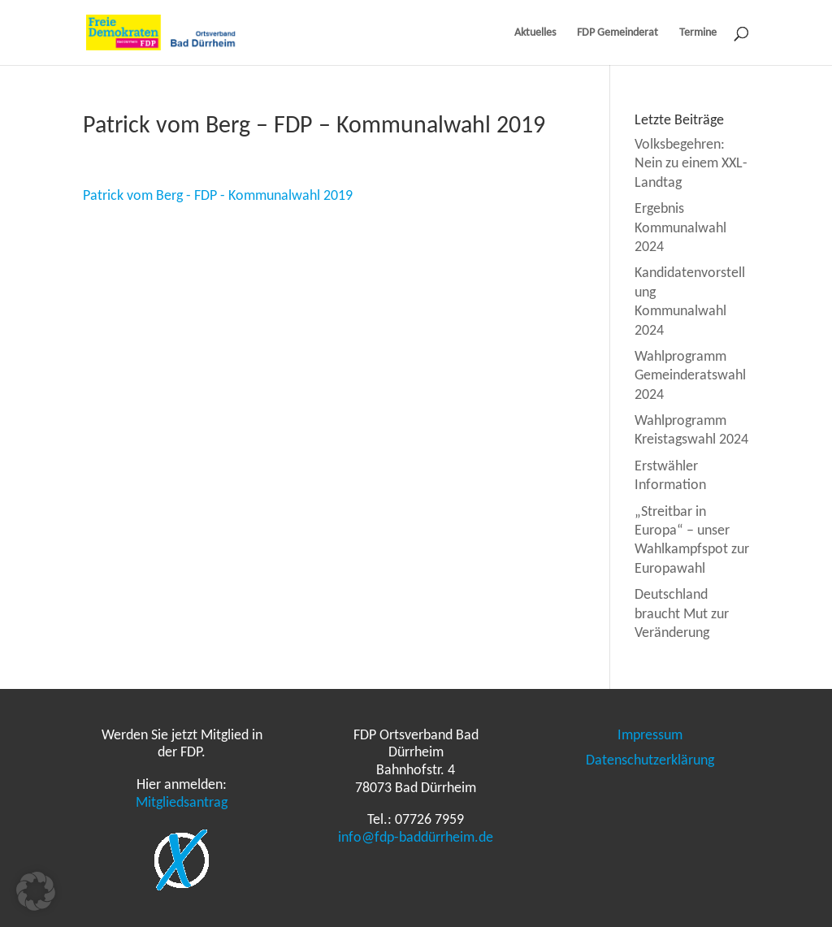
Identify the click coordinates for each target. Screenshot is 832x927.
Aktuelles (535, 33)
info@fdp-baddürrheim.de (415, 837)
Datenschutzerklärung (650, 760)
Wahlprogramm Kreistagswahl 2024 (691, 429)
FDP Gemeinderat (617, 33)
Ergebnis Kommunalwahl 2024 (680, 227)
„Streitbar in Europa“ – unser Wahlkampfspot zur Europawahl (692, 539)
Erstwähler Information (670, 475)
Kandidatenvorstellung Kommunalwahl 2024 (690, 300)
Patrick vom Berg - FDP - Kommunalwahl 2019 (218, 195)
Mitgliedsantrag (182, 802)
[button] (36, 891)
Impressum (650, 734)
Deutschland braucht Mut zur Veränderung (682, 613)
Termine (698, 33)
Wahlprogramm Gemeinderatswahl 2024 (690, 375)
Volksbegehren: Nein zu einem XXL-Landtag (691, 163)
